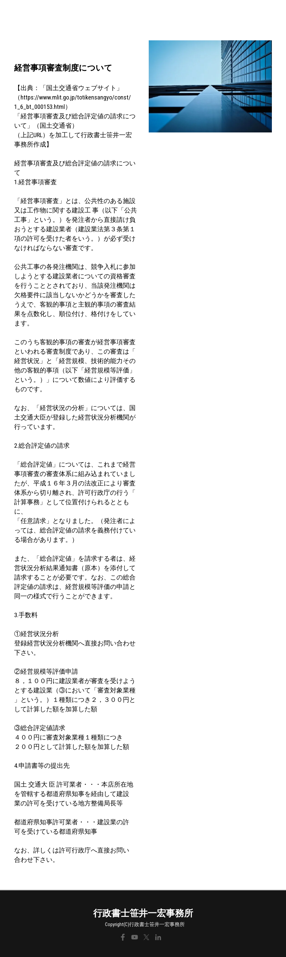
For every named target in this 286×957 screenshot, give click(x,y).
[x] (146, 937)
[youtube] (135, 937)
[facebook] (123, 937)
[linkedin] (158, 937)
